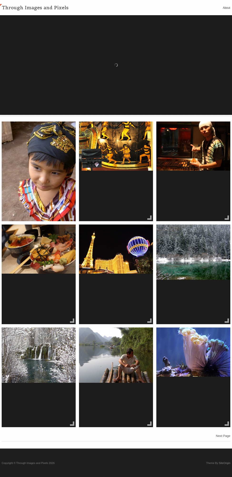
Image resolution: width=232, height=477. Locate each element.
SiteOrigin (224, 463)
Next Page (223, 436)
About (226, 7)
